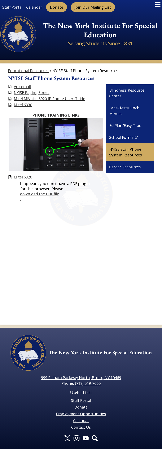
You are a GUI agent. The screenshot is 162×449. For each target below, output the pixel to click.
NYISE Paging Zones (31, 92)
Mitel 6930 (23, 105)
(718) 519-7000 (88, 383)
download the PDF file (39, 194)
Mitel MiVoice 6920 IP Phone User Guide (49, 98)
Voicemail (22, 86)
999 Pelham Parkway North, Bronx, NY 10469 (81, 377)
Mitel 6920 (23, 177)
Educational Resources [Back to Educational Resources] (28, 70)
